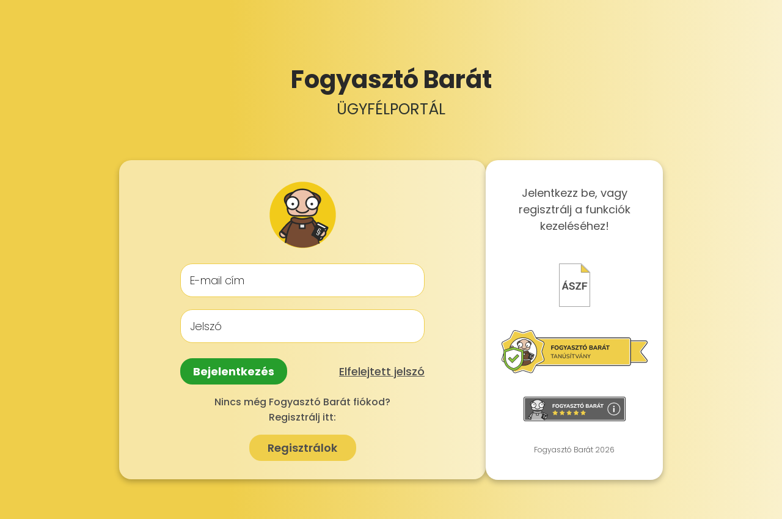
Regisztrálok (302, 447)
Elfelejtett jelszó (382, 371)
